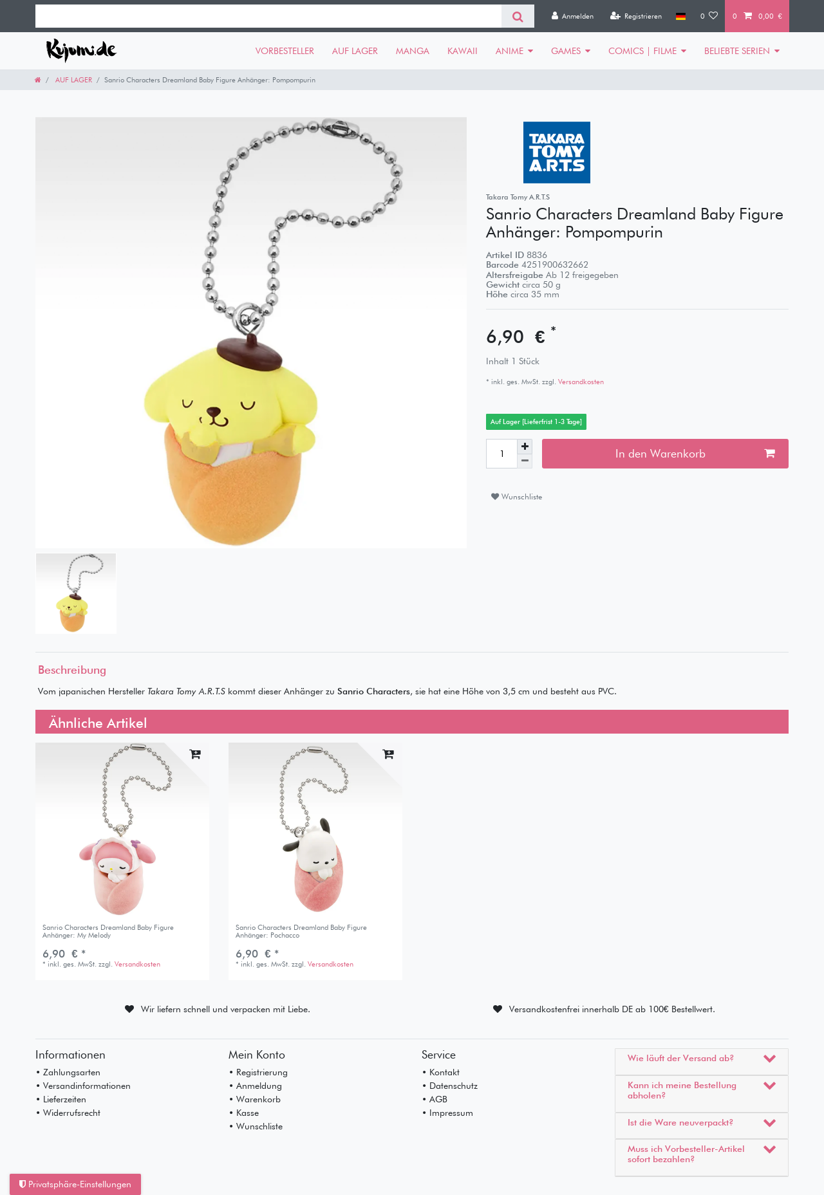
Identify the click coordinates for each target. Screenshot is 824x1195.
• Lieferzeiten (60, 1099)
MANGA (412, 51)
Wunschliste (516, 496)
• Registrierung (258, 1072)
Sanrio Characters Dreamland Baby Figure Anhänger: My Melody (108, 931)
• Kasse (244, 1112)
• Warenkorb (255, 1099)
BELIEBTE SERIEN (737, 51)
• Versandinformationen (83, 1085)
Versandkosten (580, 381)
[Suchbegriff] (268, 16)
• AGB (434, 1099)
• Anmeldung (255, 1085)
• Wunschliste (256, 1126)
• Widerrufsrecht (67, 1112)
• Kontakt (441, 1072)
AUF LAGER (355, 51)
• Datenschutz (450, 1085)
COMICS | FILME (642, 51)
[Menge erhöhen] (524, 446)
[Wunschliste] (709, 16)
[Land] (681, 16)
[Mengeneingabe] (501, 453)
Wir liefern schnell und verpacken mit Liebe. (225, 1009)
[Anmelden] (572, 16)
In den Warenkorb (695, 453)
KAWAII (462, 51)
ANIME (509, 51)
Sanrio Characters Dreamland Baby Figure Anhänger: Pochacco (301, 931)
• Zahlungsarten (67, 1072)
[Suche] (517, 16)
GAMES (566, 51)
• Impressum (447, 1112)
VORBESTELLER (285, 51)
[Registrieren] (636, 16)
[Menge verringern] (524, 461)
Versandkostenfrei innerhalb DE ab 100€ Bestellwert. (612, 1009)
